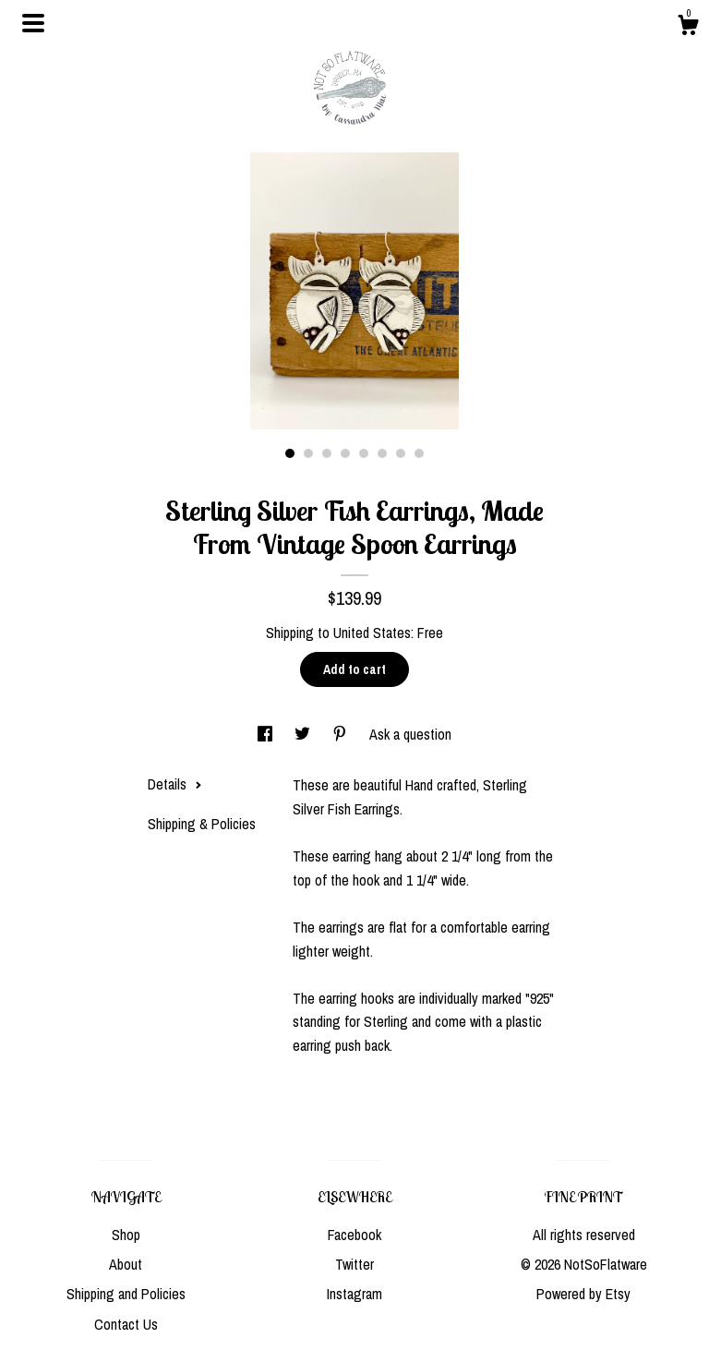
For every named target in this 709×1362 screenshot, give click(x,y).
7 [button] (400, 453)
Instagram (354, 1294)
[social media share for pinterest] (341, 734)
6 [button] (382, 453)
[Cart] (688, 28)
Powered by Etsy (583, 1294)
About (125, 1264)
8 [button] (419, 453)
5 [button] (363, 453)
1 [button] (289, 453)
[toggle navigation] (33, 23)
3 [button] (326, 453)
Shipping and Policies (126, 1294)
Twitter (354, 1264)
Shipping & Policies (202, 824)
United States (372, 632)
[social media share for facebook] (267, 734)
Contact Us (126, 1324)
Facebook (354, 1234)
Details (175, 784)
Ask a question (410, 734)
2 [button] (308, 453)
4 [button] (345, 453)
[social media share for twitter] (304, 734)
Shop (126, 1234)
